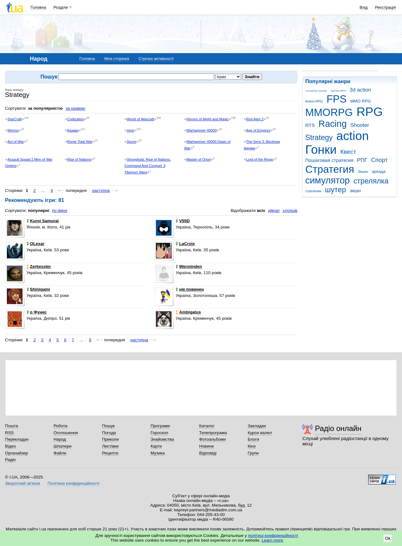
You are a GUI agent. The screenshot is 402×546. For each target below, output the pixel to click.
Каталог (206, 425)
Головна (38, 7)
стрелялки (313, 191)
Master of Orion (199, 159)
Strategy (319, 137)
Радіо (10, 459)
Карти (156, 446)
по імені (59, 210)
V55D (183, 220)
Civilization (75, 119)
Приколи (110, 439)
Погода (109, 432)
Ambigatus (188, 312)
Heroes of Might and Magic (208, 119)
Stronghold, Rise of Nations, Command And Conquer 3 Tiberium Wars (148, 166)
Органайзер (16, 453)
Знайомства (162, 439)
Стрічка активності (155, 58)
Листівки (110, 446)
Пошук (108, 425)
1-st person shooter (316, 90)
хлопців (290, 210)
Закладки (257, 425)
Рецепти (110, 453)
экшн (355, 190)
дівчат (274, 210)
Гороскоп (159, 432)
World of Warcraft (140, 119)
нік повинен (190, 289)
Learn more (272, 540)
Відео (10, 446)
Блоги (253, 439)
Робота (60, 425)
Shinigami (38, 289)
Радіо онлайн (338, 428)
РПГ (362, 160)
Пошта (11, 425)
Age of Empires (258, 130)
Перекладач (16, 439)
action (352, 136)
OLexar (35, 243)
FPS (337, 99)
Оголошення (66, 432)
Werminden (189, 266)
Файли (60, 453)
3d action (360, 90)
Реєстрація (385, 7)
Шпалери (62, 446)
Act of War (16, 141)
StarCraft (15, 119)
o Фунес (37, 312)
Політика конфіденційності (73, 483)
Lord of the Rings (259, 159)
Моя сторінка (116, 58)
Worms (13, 130)
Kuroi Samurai (43, 220)
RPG (370, 111)
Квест (348, 151)
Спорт (379, 160)
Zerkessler (39, 266)
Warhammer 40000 (202, 130)
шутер (335, 190)
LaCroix (185, 243)
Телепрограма (213, 432)
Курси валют (260, 432)
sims (130, 130)
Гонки (321, 149)
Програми (160, 425)
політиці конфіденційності (273, 535)
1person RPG (338, 90)
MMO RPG (360, 101)
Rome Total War (79, 141)
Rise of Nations (79, 159)
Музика (158, 453)
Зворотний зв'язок (22, 483)
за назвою (75, 108)
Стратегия (329, 169)
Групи (253, 453)
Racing (332, 124)
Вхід (364, 7)
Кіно (252, 446)
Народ (60, 439)
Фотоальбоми (212, 439)
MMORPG (329, 112)
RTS (310, 125)
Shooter (359, 125)
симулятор (327, 180)
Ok (387, 538)
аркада (378, 171)
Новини (206, 446)
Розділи (61, 7)
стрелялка (371, 181)
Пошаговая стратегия (329, 160)
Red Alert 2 (255, 119)
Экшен (363, 171)
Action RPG (314, 101)
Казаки (72, 130)
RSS (9, 432)
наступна (101, 190)
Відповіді (208, 453)
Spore (131, 141)
